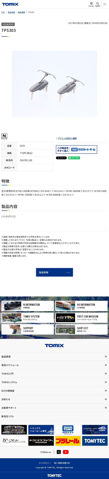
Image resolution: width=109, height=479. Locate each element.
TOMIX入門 (7, 373)
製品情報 (21, 12)
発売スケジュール (10, 365)
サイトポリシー (45, 463)
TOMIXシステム (9, 382)
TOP (3, 12)
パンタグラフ (8, 24)
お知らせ (5, 399)
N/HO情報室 (7, 390)
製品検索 (11, 12)
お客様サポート (8, 407)
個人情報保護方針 (62, 463)
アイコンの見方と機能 (67, 138)
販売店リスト (7, 416)
